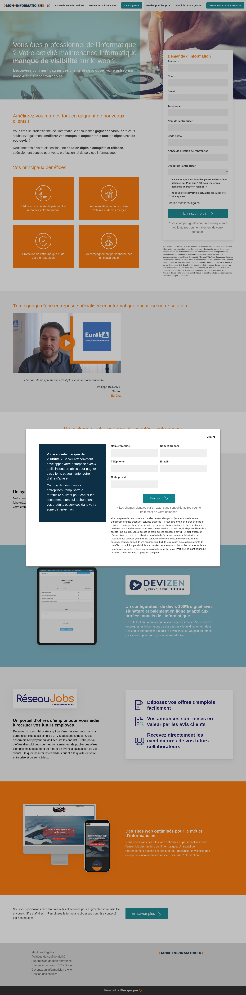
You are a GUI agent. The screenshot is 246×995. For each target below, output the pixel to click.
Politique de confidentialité (191, 549)
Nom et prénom (170, 446)
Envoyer (155, 498)
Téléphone (118, 461)
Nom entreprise (121, 446)
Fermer (210, 437)
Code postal (118, 477)
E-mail (164, 461)
